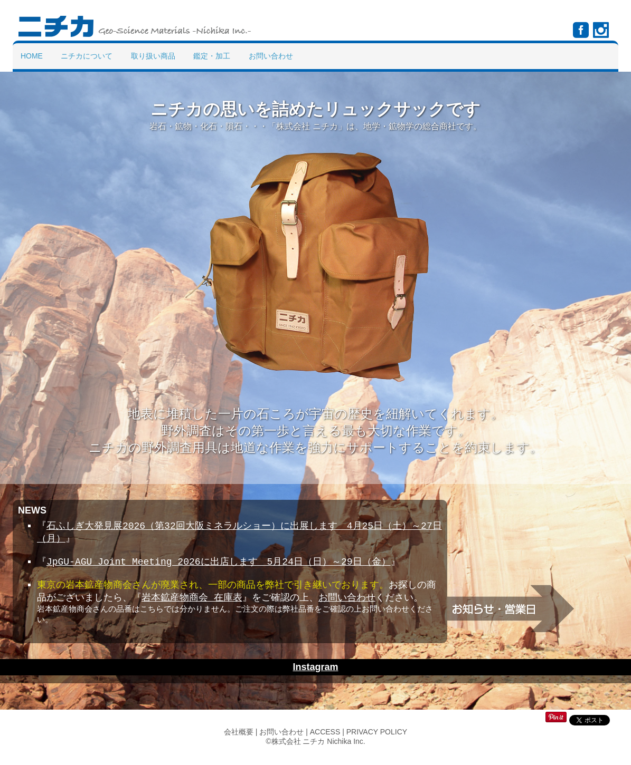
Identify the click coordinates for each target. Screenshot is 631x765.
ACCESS (325, 745)
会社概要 (238, 745)
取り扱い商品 (153, 56)
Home (32, 56)
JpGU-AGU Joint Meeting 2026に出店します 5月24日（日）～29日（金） (218, 564)
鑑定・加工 (211, 56)
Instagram (315, 680)
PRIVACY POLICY (376, 745)
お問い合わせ (271, 56)
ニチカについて (86, 56)
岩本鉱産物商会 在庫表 (192, 603)
